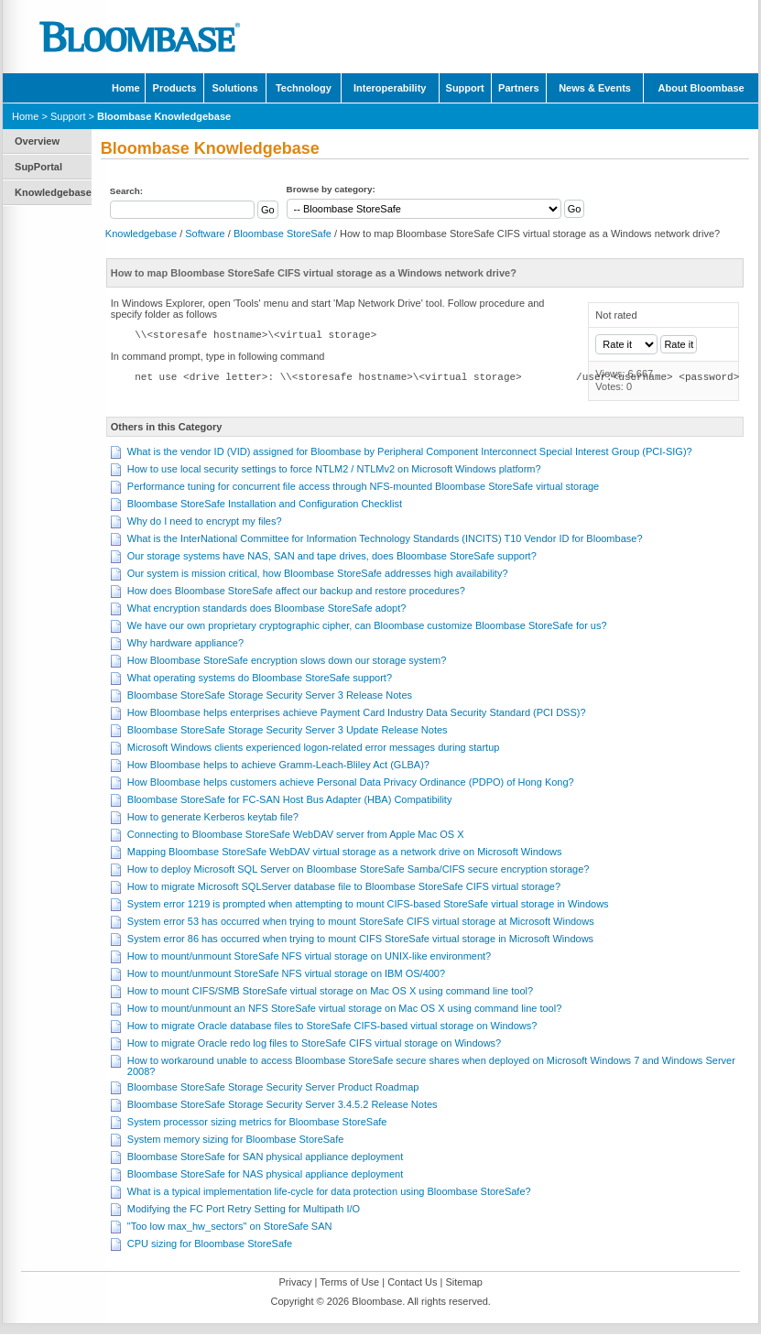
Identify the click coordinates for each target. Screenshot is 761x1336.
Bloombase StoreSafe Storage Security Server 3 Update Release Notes (287, 731)
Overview (37, 141)
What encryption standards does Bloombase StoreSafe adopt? (267, 609)
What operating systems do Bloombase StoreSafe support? (259, 679)
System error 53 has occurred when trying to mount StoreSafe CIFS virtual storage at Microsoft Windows (360, 923)
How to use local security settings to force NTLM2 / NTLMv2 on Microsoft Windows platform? (334, 470)
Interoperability (389, 87)
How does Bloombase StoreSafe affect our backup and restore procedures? (296, 592)
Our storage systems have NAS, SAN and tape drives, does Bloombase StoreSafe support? (332, 557)
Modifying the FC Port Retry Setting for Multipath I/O (243, 1210)
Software (204, 233)
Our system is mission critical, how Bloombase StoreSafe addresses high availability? (317, 575)
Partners (518, 87)
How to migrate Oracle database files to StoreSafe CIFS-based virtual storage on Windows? (332, 1027)
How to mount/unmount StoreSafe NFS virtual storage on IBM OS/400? (286, 975)
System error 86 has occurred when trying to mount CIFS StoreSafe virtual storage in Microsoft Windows (360, 940)
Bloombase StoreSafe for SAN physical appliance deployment (265, 1158)
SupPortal (38, 166)
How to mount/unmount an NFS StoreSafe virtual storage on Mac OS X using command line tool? (344, 1010)
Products (175, 87)
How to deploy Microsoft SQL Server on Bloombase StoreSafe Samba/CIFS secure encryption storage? (358, 870)
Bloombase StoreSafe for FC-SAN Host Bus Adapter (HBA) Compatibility (289, 801)
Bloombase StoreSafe (283, 233)
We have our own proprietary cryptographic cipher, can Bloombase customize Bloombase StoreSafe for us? (367, 627)
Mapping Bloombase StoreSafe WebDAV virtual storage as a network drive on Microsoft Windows (344, 853)
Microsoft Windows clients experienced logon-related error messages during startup (313, 749)
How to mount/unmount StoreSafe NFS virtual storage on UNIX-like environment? (309, 957)
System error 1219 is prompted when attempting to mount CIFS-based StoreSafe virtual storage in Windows (368, 905)
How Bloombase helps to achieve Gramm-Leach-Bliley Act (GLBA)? (278, 766)
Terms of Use (349, 1283)
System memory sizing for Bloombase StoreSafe (235, 1140)
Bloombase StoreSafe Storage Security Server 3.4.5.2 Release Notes (282, 1106)
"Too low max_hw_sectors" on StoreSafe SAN (229, 1227)
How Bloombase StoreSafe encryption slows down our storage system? (287, 662)
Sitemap (463, 1283)
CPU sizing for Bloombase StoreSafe (209, 1245)
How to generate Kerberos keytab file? (213, 818)
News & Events (595, 87)
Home (126, 87)
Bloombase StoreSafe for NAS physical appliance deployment (265, 1175)
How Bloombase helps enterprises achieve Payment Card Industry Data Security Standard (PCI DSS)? (356, 714)
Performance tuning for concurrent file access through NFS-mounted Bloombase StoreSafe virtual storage (363, 488)
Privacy (294, 1283)
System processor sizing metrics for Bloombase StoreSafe (257, 1123)
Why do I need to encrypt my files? (204, 522)
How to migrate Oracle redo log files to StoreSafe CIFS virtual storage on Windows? (314, 1044)
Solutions (234, 87)
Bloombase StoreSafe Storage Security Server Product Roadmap (273, 1088)
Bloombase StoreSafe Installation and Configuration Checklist (264, 505)
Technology (304, 87)
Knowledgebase (53, 192)
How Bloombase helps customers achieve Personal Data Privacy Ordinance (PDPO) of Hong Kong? (350, 783)
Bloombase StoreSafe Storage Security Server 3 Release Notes (269, 696)
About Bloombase (701, 87)
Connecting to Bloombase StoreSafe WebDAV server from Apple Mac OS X (295, 836)
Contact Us (412, 1283)
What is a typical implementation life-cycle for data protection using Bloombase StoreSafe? (329, 1193)
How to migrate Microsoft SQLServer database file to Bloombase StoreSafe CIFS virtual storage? (343, 888)
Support (465, 87)
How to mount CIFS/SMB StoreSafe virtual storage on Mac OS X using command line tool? (330, 992)
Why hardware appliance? (185, 644)
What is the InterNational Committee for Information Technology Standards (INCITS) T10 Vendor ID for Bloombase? (385, 540)
